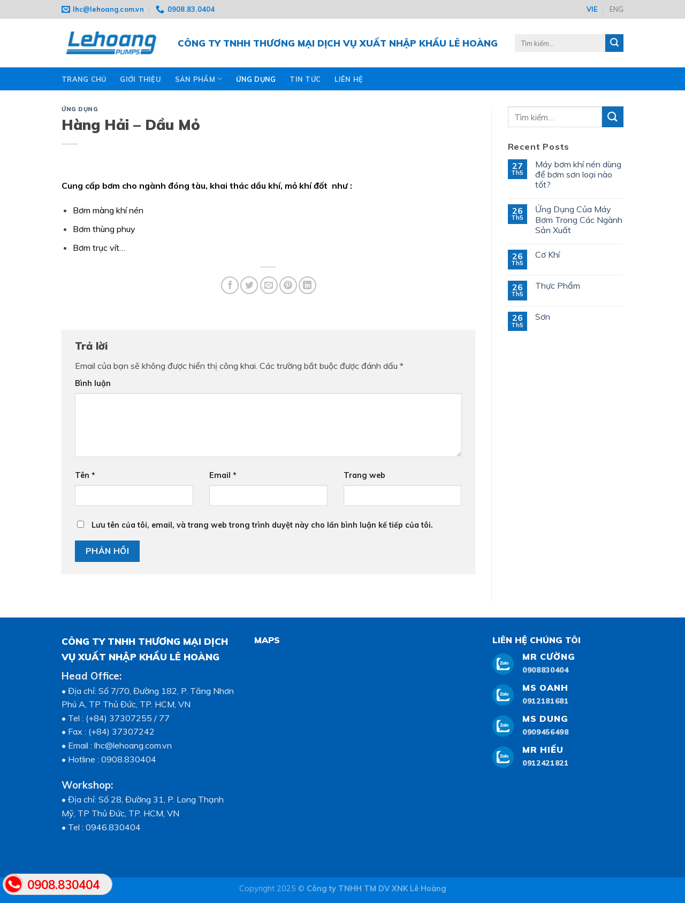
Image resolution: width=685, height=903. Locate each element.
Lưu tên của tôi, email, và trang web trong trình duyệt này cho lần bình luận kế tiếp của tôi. (262, 525)
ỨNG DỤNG (256, 79)
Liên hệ (348, 79)
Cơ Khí (547, 255)
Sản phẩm (199, 79)
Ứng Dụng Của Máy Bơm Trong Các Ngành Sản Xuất (578, 219)
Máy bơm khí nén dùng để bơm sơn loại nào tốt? (578, 174)
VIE (592, 9)
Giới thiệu (140, 79)
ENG (616, 9)
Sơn (542, 317)
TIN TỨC (305, 79)
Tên (85, 475)
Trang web (364, 475)
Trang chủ (84, 79)
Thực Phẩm (557, 286)
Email (223, 475)
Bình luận (93, 383)
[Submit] (612, 116)
